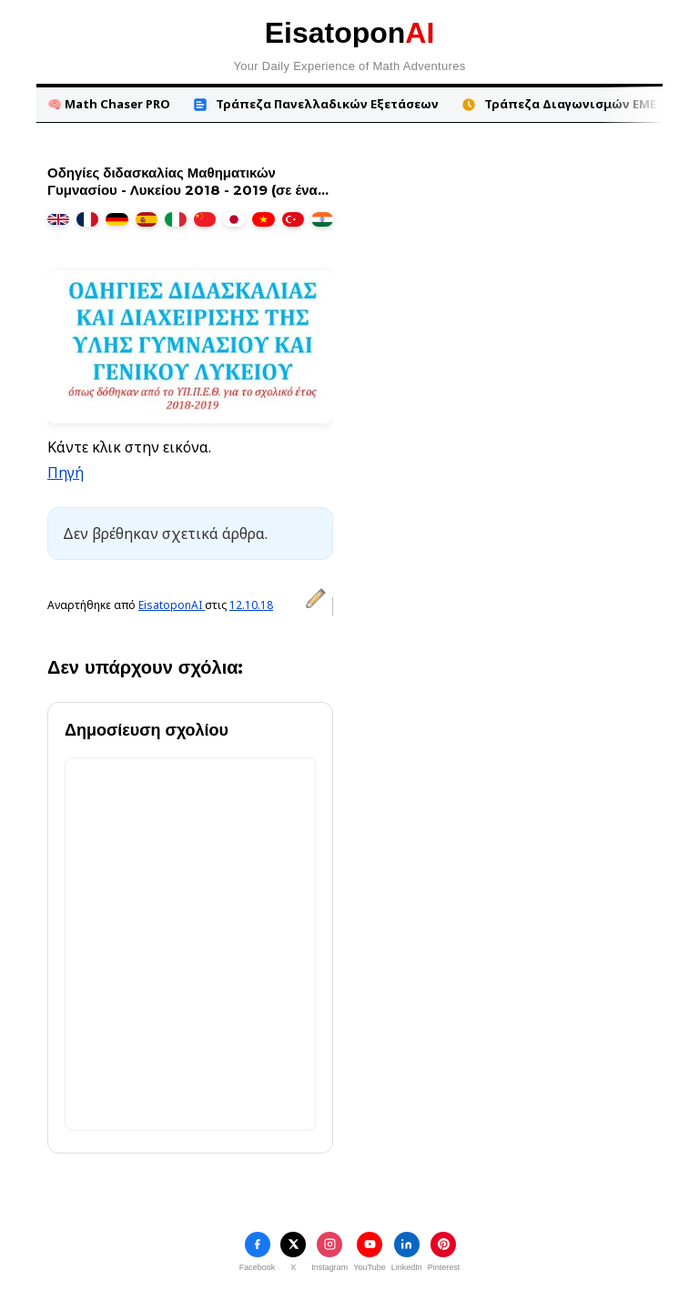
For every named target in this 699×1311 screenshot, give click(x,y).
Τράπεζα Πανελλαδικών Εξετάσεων (315, 104)
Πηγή (65, 472)
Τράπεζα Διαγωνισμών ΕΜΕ (558, 104)
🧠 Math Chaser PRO (108, 104)
